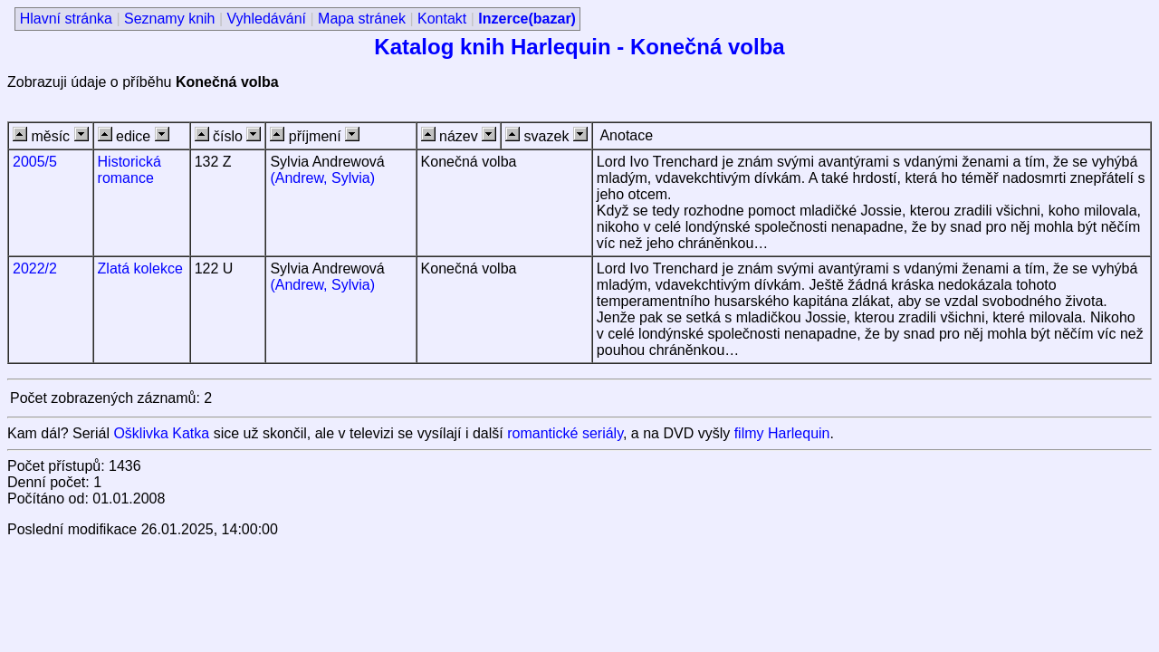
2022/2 (35, 268)
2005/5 (35, 161)
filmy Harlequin (782, 433)
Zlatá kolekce (140, 268)
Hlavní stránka (66, 18)
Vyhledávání (266, 18)
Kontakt (441, 18)
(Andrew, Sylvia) (322, 178)
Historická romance (129, 170)
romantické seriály (565, 433)
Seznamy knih (170, 18)
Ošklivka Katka (161, 433)
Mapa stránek (362, 18)
